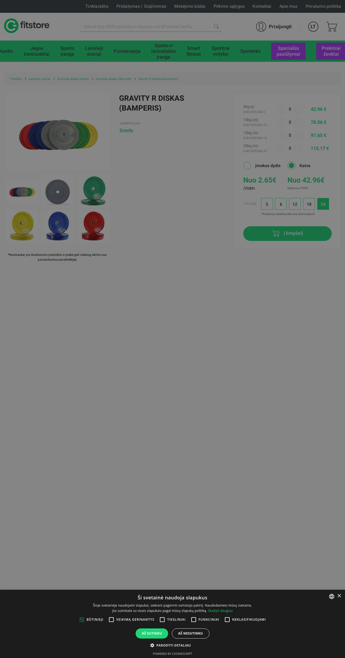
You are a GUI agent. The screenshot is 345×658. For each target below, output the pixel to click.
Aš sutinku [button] (152, 633)
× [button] (339, 596)
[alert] (172, 329)
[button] (172, 645)
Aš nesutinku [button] (190, 633)
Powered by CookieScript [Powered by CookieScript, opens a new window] (172, 654)
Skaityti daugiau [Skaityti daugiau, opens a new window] (220, 610)
